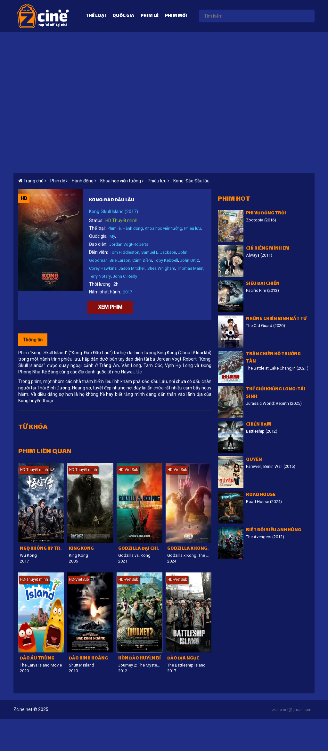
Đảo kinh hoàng (88, 658)
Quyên (254, 460)
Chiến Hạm (258, 424)
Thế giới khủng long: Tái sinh (275, 393)
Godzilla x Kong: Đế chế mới (189, 549)
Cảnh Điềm (142, 260)
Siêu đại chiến (263, 284)
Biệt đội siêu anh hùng (273, 530)
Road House (260, 495)
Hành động (133, 228)
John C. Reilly (125, 276)
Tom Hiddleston (124, 252)
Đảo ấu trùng (37, 658)
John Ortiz (189, 260)
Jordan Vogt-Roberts (128, 244)
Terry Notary (100, 276)
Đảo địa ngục (183, 658)
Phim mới (176, 16)
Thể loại (96, 16)
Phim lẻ (150, 16)
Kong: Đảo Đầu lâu (191, 180)
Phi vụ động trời (266, 213)
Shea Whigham (161, 268)
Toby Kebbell (166, 260)
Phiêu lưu (192, 228)
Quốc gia (123, 16)
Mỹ (112, 236)
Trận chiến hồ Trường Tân (273, 358)
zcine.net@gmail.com (291, 709)
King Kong (81, 549)
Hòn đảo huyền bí (139, 658)
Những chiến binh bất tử (276, 319)
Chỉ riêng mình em (268, 248)
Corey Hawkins (103, 268)
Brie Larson (120, 260)
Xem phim (110, 307)
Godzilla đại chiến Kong (140, 549)
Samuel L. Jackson (158, 252)
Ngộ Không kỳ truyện (42, 549)
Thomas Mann (190, 268)
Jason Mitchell (132, 268)
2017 (127, 292)
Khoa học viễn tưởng (163, 228)
